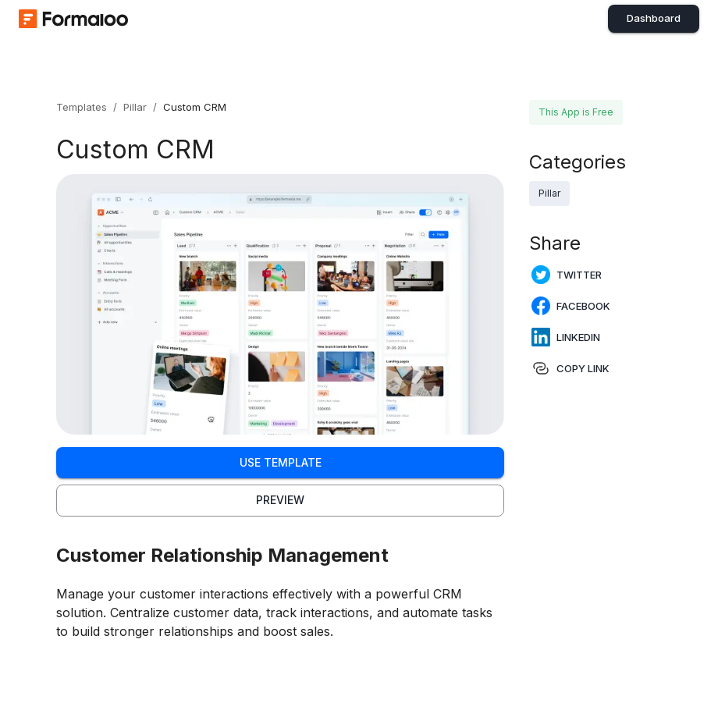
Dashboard (654, 18)
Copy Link (570, 368)
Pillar (135, 107)
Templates (81, 107)
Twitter (566, 274)
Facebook (570, 306)
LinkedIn (565, 337)
